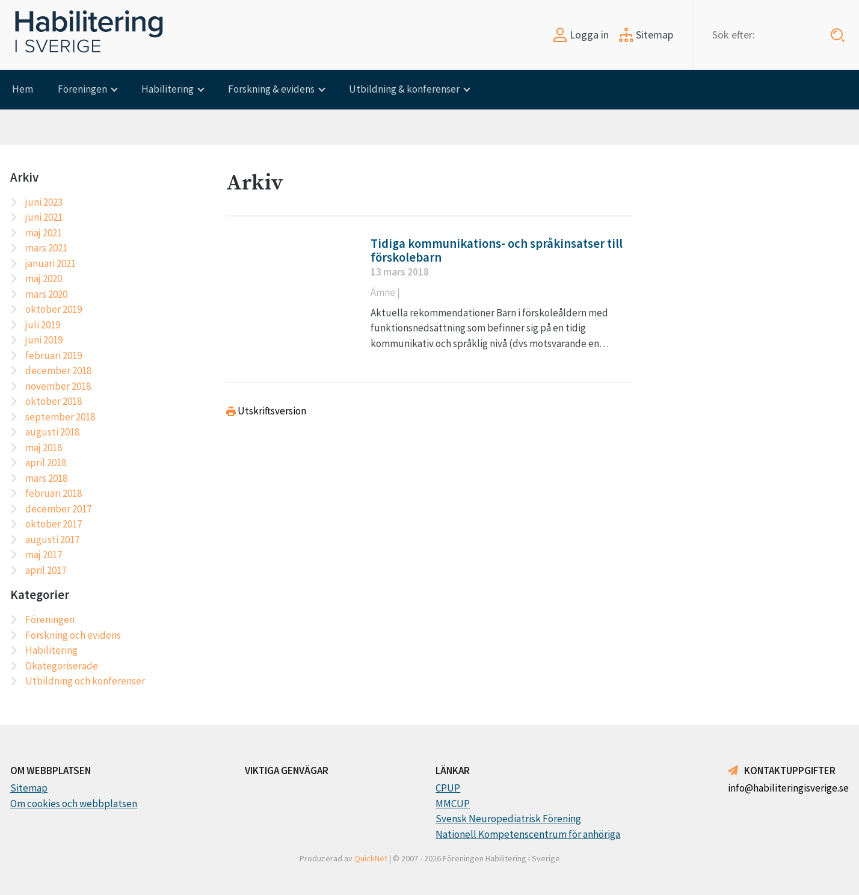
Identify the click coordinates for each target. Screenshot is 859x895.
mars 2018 (46, 478)
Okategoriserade (61, 665)
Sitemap (646, 35)
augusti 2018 (52, 431)
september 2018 (60, 416)
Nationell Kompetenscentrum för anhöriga (528, 834)
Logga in (581, 35)
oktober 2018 (53, 401)
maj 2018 (43, 447)
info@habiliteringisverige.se (788, 788)
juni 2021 (44, 217)
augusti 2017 (52, 539)
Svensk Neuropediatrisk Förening (508, 818)
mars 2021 (46, 247)
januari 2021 (50, 263)
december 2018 (58, 370)
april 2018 (45, 462)
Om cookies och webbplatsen (73, 803)
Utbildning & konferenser (404, 89)
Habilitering (167, 89)
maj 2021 (43, 232)
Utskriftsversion (266, 410)
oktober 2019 (53, 309)
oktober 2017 (53, 524)
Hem (22, 89)
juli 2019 (42, 324)
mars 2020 (46, 294)
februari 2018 (53, 493)
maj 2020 (43, 278)
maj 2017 (43, 554)
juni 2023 (44, 202)
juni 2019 (44, 339)
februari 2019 (53, 355)
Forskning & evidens (271, 89)
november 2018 (58, 386)
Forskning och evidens (73, 635)
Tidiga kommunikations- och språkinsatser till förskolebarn (497, 250)
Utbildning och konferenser (85, 680)
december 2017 (58, 508)
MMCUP (453, 803)
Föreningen (82, 89)
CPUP (448, 788)
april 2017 (45, 570)
